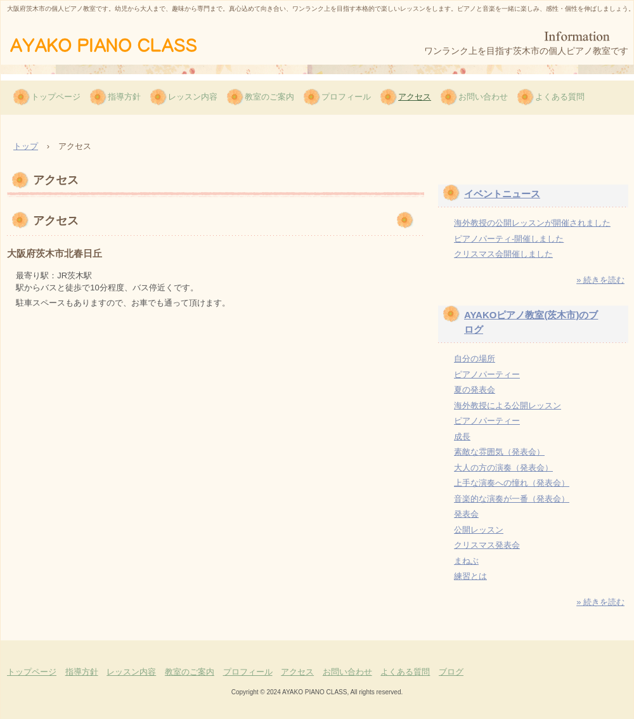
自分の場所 (474, 358)
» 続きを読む (600, 280)
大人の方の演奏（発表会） (503, 467)
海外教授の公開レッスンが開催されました (532, 223)
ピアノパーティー (487, 374)
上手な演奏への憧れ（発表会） (511, 483)
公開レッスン (478, 529)
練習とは (470, 576)
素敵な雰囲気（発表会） (499, 452)
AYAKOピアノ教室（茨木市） (122, 44)
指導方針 (124, 96)
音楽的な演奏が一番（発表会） (511, 498)
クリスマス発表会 (487, 545)
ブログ (451, 672)
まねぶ (466, 561)
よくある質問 (560, 96)
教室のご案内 (269, 96)
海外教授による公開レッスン (507, 405)
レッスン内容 (192, 96)
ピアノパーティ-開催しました (509, 238)
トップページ (56, 96)
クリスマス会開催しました (503, 254)
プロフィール (346, 96)
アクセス (414, 96)
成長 (462, 436)
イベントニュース (502, 193)
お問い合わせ (483, 96)
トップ (25, 146)
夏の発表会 (474, 389)
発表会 (466, 514)
